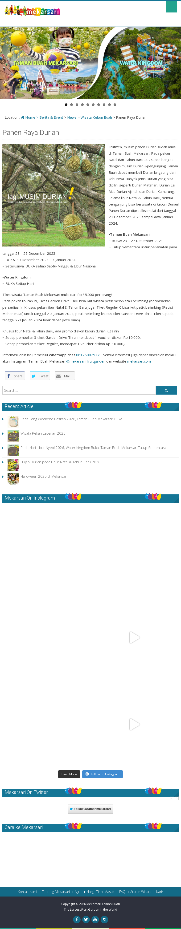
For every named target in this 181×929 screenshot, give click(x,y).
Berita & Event (51, 117)
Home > (30, 117)
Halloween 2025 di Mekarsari (44, 476)
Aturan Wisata (140, 892)
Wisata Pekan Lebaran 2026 (43, 433)
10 (115, 104)
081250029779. (89, 354)
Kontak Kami (27, 892)
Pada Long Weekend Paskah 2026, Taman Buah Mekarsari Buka (71, 418)
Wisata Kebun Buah (96, 117)
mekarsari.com (138, 361)
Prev (172, 798)
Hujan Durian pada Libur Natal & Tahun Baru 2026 (60, 462)
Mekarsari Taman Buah (103, 904)
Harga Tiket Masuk (100, 892)
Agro (78, 892)
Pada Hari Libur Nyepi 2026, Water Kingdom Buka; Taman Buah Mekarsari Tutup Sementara (93, 447)
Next (177, 798)
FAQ (122, 892)
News (72, 117)
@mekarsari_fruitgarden (85, 361)
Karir (159, 892)
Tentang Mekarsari (56, 892)
